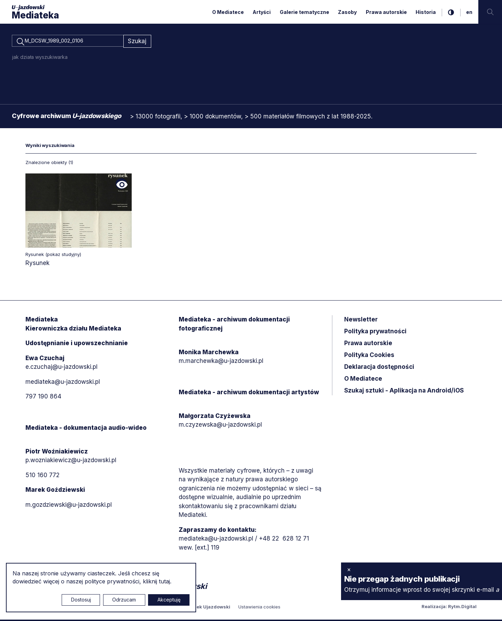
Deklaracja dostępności (379, 368)
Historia (426, 12)
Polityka (369, 356)
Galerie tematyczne (304, 12)
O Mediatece (228, 12)
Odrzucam (124, 600)
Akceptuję (168, 600)
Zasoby (347, 12)
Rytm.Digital (462, 608)
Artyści (262, 12)
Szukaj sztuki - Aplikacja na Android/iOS (404, 391)
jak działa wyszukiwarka (40, 58)
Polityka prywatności (375, 332)
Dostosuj (81, 600)
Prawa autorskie (386, 12)
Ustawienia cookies (259, 608)
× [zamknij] (349, 569)
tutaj (164, 581)
